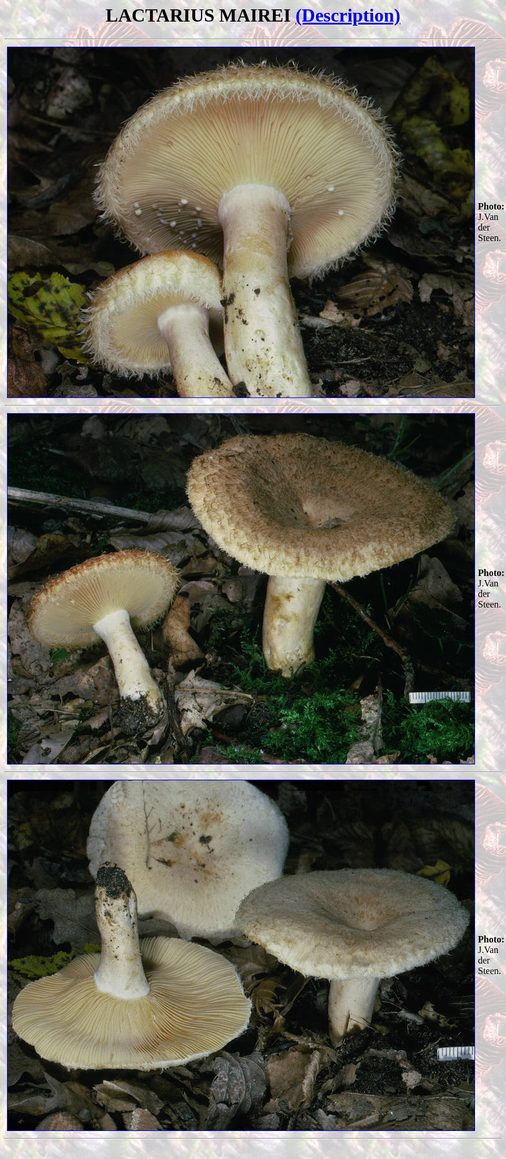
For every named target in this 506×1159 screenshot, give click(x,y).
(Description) (348, 15)
